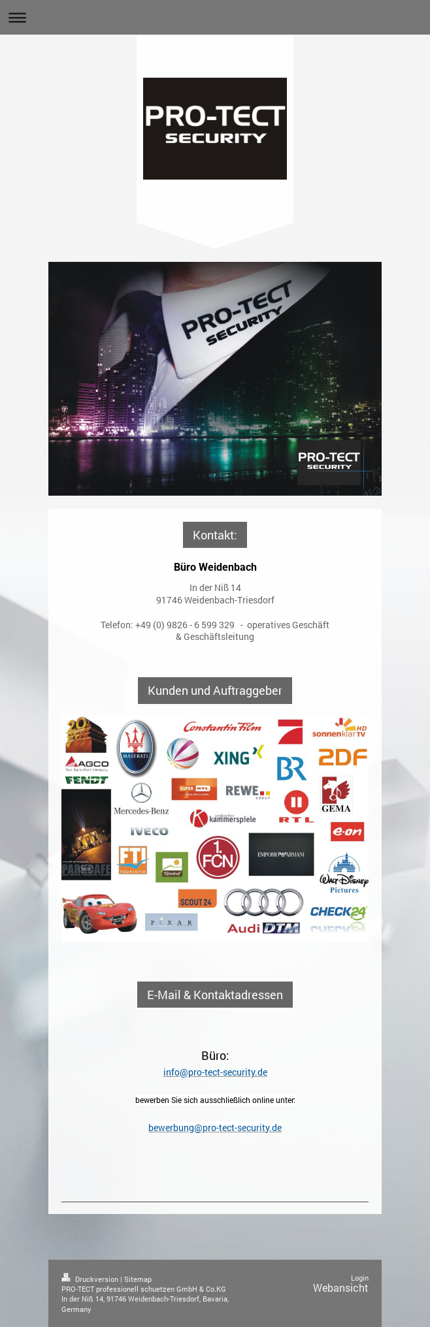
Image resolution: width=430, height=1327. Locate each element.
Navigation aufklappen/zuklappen (215, 17)
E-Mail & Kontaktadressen (215, 994)
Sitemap (138, 1279)
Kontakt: (215, 535)
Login (360, 1278)
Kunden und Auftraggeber (215, 690)
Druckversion (90, 1279)
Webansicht (341, 1287)
